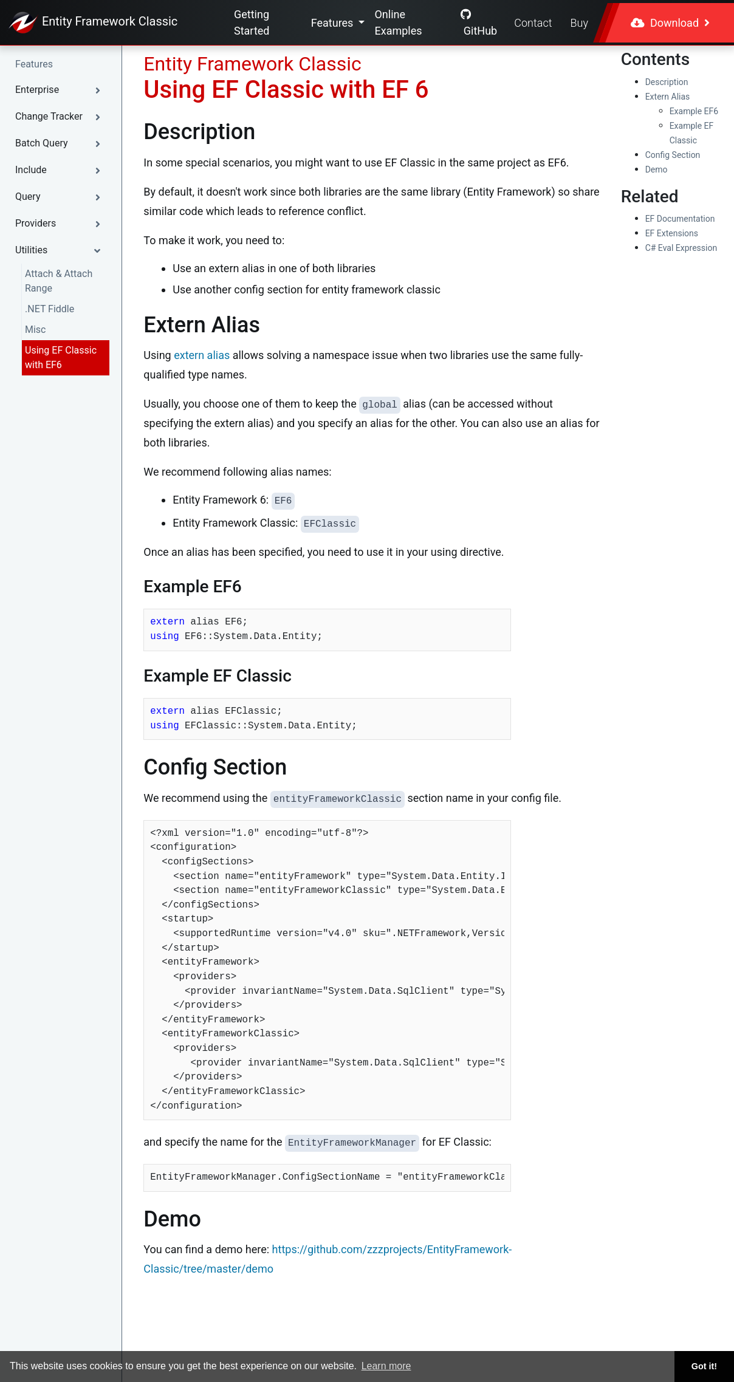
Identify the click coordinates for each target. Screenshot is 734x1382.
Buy (579, 22)
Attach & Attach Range (58, 281)
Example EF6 (694, 111)
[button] (60, 90)
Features (333, 22)
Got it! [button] (704, 1366)
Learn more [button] (386, 1366)
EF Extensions (671, 233)
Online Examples (398, 22)
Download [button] (670, 22)
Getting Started (252, 22)
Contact (533, 22)
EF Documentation (680, 219)
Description (666, 82)
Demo (656, 169)
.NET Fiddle (49, 309)
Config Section (673, 155)
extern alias (202, 355)
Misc (35, 329)
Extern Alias (667, 96)
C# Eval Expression (681, 248)
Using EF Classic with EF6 (61, 357)
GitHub (479, 23)
